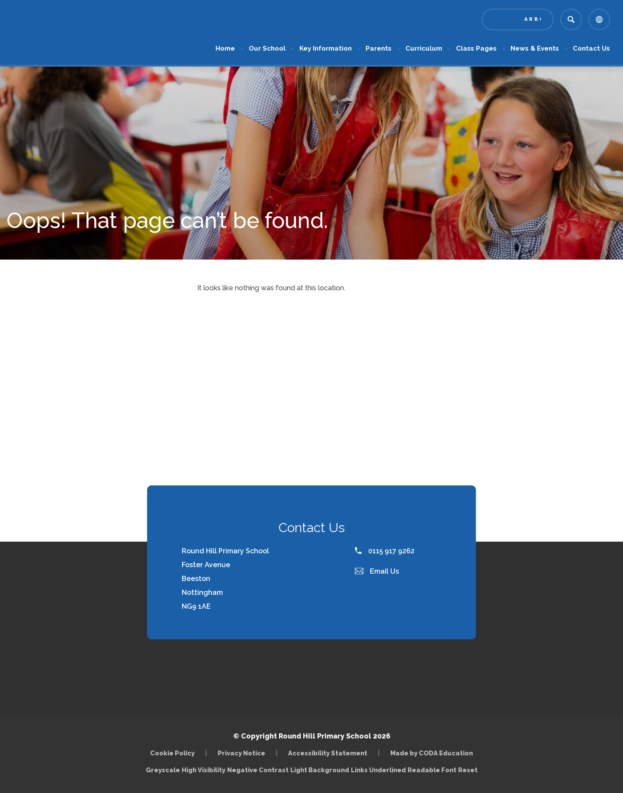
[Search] (571, 19)
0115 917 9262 (384, 551)
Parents (379, 48)
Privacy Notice (241, 753)
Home (225, 48)
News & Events (535, 48)
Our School (267, 48)
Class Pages (476, 48)
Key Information (325, 48)
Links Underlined (378, 770)
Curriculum (423, 48)
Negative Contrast (258, 770)
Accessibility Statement (327, 753)
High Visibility (203, 770)
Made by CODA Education (431, 753)
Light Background (319, 770)
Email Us (377, 571)
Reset (468, 770)
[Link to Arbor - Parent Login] (518, 19)
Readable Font (432, 770)
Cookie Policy (172, 753)
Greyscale (163, 770)
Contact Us (591, 48)
